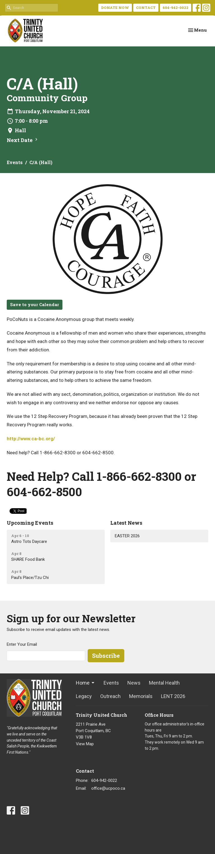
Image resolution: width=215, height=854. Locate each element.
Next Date (23, 140)
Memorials (141, 696)
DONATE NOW (115, 7)
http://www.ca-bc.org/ (31, 438)
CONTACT (146, 7)
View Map (85, 743)
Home (85, 683)
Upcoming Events (30, 522)
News (134, 683)
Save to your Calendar (34, 304)
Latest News (126, 522)
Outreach (110, 696)
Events (15, 162)
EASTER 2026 (127, 535)
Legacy (84, 696)
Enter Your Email (22, 644)
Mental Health (164, 683)
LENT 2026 (173, 696)
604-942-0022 (175, 7)
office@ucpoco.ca (108, 788)
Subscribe (106, 655)
